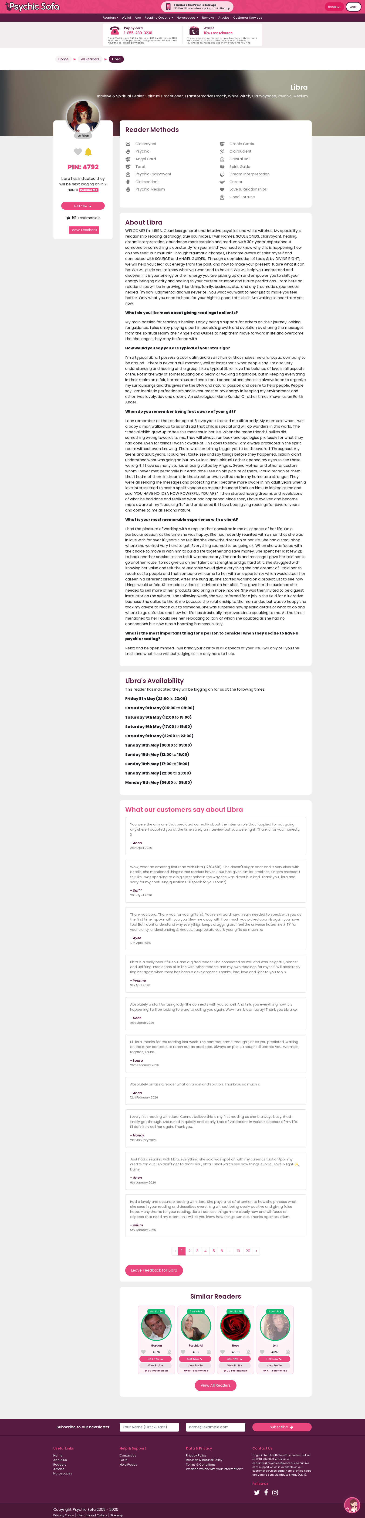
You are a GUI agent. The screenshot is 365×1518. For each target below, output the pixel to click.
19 (238, 1251)
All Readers (90, 59)
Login (354, 6)
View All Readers (216, 1385)
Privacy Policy (196, 1455)
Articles (224, 18)
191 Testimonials (83, 218)
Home (63, 59)
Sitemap (116, 1515)
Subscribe (282, 1427)
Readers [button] (109, 18)
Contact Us (128, 1455)
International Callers (92, 1515)
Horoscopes (62, 1473)
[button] (352, 1505)
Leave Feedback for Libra (154, 1270)
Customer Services (247, 18)
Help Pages (128, 1465)
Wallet (126, 18)
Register (334, 6)
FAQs (123, 1460)
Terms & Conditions (201, 1465)
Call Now (83, 206)
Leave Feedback (84, 230)
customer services (264, 1471)
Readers (59, 1465)
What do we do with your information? (214, 1469)
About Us (60, 1460)
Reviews (208, 18)
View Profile (155, 1365)
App (138, 18)
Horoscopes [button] (186, 18)
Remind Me (89, 190)
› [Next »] (256, 1251)
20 (248, 1251)
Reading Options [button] (158, 18)
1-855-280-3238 (138, 33)
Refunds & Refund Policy (204, 1460)
